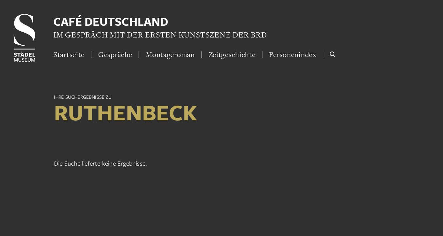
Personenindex (292, 54)
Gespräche (115, 54)
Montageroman (170, 54)
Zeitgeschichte (232, 54)
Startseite (69, 54)
